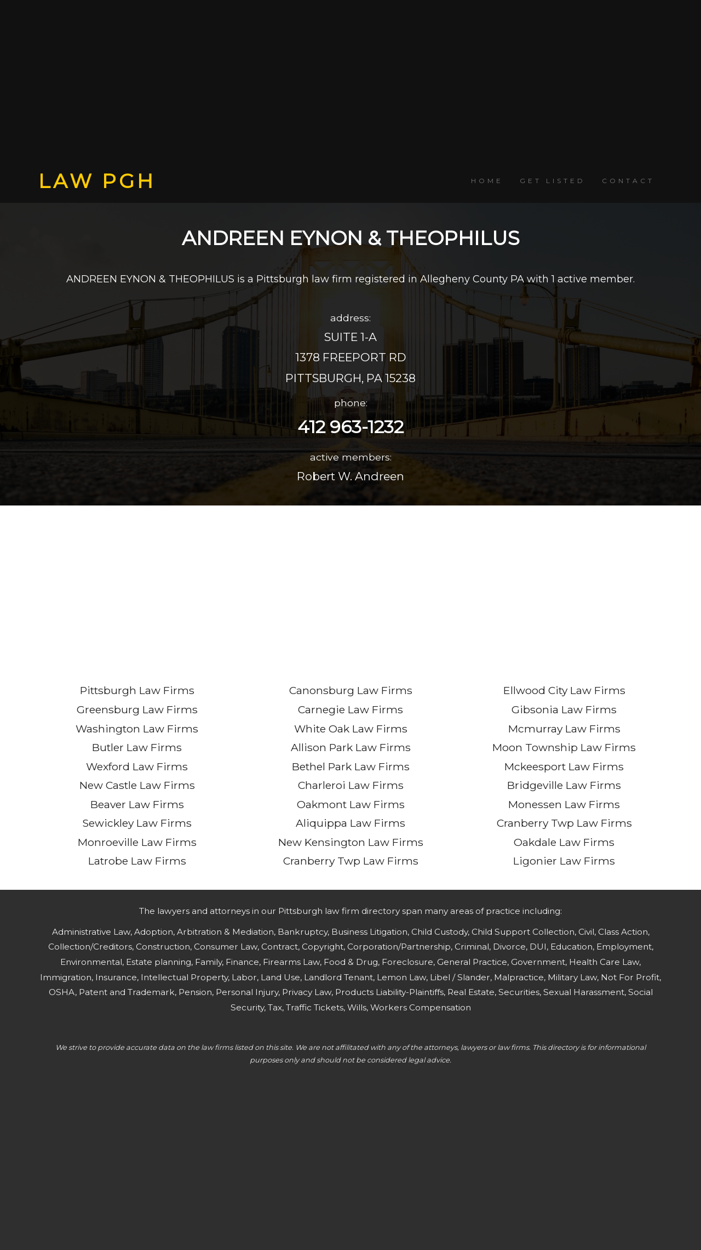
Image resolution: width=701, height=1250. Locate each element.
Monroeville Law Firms (137, 842)
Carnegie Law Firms (350, 709)
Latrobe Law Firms (137, 860)
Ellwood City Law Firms (564, 690)
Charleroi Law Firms (351, 785)
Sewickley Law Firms (137, 822)
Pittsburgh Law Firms (137, 690)
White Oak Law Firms (350, 728)
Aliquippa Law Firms (350, 822)
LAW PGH (97, 181)
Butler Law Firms (137, 747)
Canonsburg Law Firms (350, 690)
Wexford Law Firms (137, 766)
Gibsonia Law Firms (564, 709)
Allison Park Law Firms (351, 747)
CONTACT (628, 181)
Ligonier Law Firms (564, 860)
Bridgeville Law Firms (564, 785)
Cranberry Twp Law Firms (350, 860)
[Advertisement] (350, 85)
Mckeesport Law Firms (564, 766)
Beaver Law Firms (137, 804)
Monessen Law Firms (564, 804)
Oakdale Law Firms (564, 842)
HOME (487, 181)
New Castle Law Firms (137, 785)
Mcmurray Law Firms (564, 728)
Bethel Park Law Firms (351, 766)
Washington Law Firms (137, 728)
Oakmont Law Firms (351, 804)
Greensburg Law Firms (137, 709)
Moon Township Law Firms (564, 747)
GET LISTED (552, 181)
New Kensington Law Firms (350, 842)
